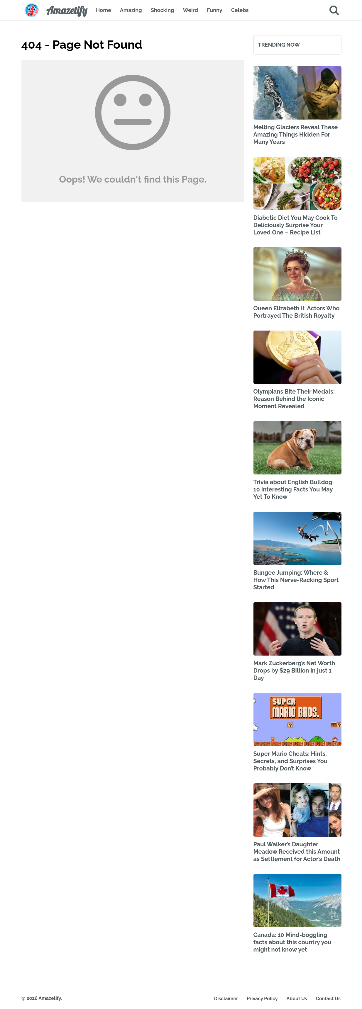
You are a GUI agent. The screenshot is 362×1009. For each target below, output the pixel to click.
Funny (214, 10)
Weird (190, 10)
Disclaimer (226, 998)
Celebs (240, 10)
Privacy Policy (262, 998)
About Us (297, 998)
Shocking (162, 10)
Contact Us (328, 998)
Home (103, 10)
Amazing (131, 10)
